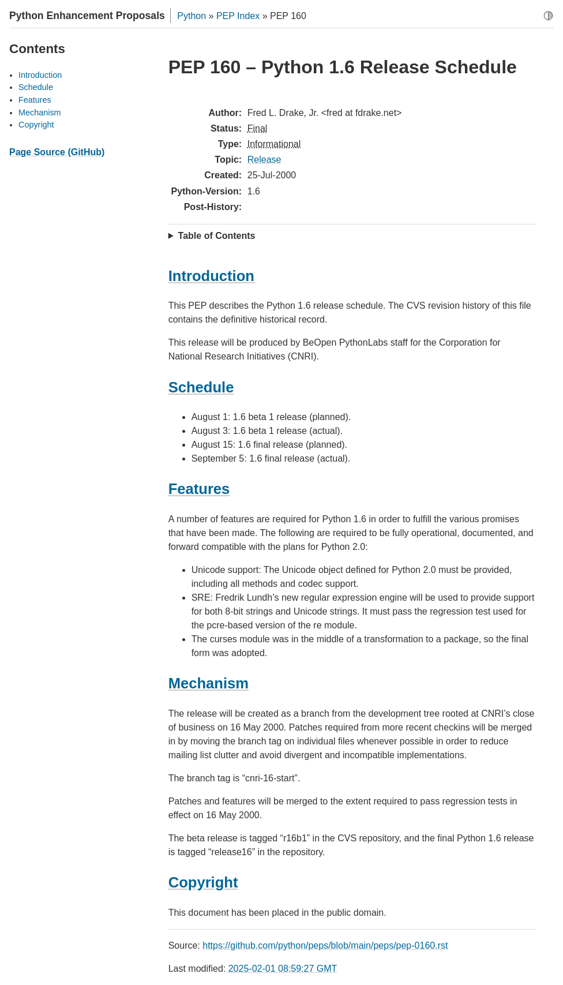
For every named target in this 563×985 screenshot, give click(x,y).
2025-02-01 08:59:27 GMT (282, 968)
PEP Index (238, 16)
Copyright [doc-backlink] (203, 882)
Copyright (36, 124)
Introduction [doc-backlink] (211, 276)
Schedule (35, 87)
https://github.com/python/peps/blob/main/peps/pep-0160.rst (325, 945)
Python (191, 16)
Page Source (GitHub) (56, 152)
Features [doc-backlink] (199, 489)
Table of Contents (217, 236)
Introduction (40, 75)
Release (264, 159)
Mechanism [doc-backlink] (208, 683)
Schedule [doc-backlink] (201, 387)
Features (34, 99)
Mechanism (39, 112)
